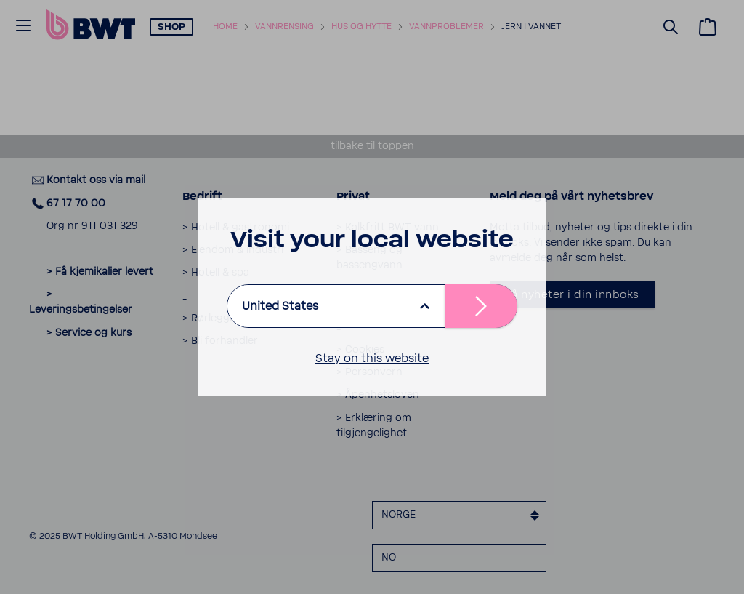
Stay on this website (372, 358)
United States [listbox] (280, 306)
